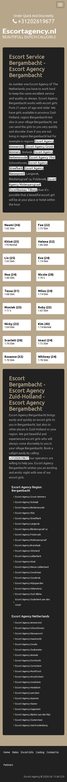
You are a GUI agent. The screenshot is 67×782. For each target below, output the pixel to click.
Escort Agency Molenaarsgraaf (31, 540)
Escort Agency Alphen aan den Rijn (32, 714)
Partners (8, 764)
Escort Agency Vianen (26, 703)
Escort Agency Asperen (27, 698)
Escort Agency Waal (25, 561)
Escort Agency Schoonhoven (29, 628)
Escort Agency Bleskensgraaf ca (31, 529)
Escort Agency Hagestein (28, 709)
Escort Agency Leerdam (27, 693)
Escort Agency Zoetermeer (29, 720)
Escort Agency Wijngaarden (29, 583)
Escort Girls (27, 752)
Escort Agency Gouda (26, 644)
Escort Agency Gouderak (27, 577)
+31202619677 (36, 21)
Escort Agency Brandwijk (27, 545)
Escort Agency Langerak (27, 523)
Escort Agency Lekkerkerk (28, 556)
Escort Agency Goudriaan (28, 572)
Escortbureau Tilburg (23, 189)
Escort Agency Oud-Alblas (28, 594)
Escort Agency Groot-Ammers (30, 496)
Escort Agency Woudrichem (29, 676)
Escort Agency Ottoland (27, 550)
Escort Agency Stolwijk (26, 502)
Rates (15, 752)
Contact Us (53, 752)
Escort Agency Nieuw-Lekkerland (32, 567)
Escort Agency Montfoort (28, 671)
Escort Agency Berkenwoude (29, 507)
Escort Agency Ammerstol (28, 622)
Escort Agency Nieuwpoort (29, 633)
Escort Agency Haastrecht (28, 639)
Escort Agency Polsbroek (28, 534)
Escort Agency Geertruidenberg (31, 725)
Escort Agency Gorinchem (28, 666)
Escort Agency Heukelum (27, 687)
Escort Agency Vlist (42, 157)
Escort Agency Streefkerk (28, 518)
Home (7, 752)
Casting (40, 752)
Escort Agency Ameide (26, 655)
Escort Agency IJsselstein (28, 682)
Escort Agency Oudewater (28, 649)
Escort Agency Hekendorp (28, 588)
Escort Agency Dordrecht (28, 660)
